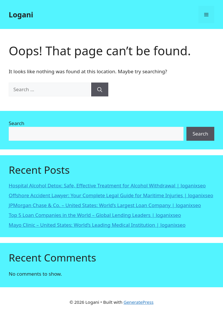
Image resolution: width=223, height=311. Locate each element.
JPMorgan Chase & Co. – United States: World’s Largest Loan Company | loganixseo (105, 205)
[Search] (99, 89)
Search (16, 123)
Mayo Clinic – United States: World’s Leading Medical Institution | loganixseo (97, 225)
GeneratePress (138, 302)
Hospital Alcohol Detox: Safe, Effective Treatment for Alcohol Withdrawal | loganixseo (107, 185)
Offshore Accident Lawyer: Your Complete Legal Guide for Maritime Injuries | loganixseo (111, 195)
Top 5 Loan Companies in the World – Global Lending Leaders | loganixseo (95, 215)
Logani (21, 14)
